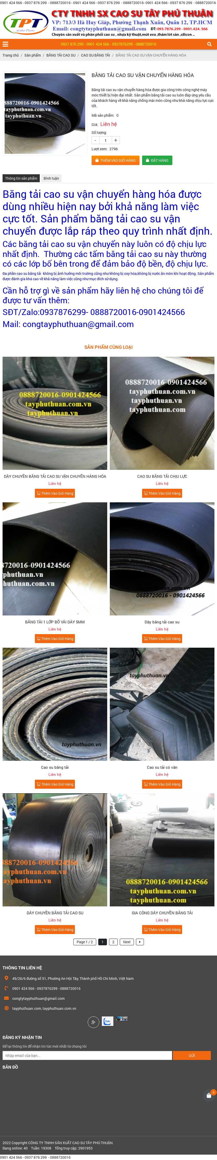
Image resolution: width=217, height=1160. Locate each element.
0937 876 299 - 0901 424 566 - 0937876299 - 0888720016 (108, 44)
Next (127, 941)
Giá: (95, 124)
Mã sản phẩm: (103, 115)
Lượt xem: (99, 148)
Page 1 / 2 (85, 941)
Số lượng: (99, 132)
